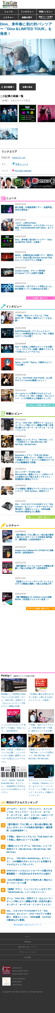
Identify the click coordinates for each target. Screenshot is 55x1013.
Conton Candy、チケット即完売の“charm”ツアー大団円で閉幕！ (30, 272)
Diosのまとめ (18, 157)
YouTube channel (22, 170)
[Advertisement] (27, 641)
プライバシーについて (27, 952)
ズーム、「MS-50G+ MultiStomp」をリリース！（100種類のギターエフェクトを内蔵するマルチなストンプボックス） (28, 861)
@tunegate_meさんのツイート (28, 924)
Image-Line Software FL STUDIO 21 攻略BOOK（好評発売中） (34, 551)
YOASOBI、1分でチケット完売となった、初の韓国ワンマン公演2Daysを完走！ (34, 287)
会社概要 (27, 957)
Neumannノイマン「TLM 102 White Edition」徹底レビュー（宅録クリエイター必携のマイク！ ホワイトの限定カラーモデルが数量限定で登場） (34, 459)
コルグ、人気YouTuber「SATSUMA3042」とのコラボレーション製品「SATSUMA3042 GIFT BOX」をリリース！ (34, 226)
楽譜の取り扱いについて (27, 947)
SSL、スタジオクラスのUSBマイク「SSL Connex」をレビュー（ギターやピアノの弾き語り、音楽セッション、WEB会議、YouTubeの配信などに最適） (34, 508)
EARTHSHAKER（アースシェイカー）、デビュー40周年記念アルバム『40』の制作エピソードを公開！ (34, 333)
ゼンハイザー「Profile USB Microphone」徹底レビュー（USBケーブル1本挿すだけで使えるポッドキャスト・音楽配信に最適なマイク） (34, 475)
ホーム (27, 937)
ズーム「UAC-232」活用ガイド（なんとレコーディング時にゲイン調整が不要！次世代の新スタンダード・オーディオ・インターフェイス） (34, 426)
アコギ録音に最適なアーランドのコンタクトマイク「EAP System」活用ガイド (34, 489)
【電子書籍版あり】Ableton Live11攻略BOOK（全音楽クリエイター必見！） (33, 598)
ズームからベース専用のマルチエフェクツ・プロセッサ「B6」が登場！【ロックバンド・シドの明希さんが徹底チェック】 (34, 396)
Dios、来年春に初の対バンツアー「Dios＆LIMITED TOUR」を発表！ (26, 29)
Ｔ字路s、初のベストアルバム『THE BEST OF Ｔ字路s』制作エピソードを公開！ (33, 318)
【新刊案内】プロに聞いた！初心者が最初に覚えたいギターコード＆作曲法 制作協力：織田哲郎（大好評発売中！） (34, 537)
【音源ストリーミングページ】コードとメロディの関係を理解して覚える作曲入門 (34, 582)
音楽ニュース (21, 164)
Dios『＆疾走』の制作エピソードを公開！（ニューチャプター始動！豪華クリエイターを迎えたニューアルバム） (34, 349)
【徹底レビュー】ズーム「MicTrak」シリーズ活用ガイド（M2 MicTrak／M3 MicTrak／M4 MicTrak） (34, 442)
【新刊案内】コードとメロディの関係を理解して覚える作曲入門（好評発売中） (34, 567)
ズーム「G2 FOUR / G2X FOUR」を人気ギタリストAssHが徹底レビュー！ (33, 379)
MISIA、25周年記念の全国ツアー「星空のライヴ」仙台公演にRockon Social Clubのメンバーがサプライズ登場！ (34, 257)
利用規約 (27, 942)
